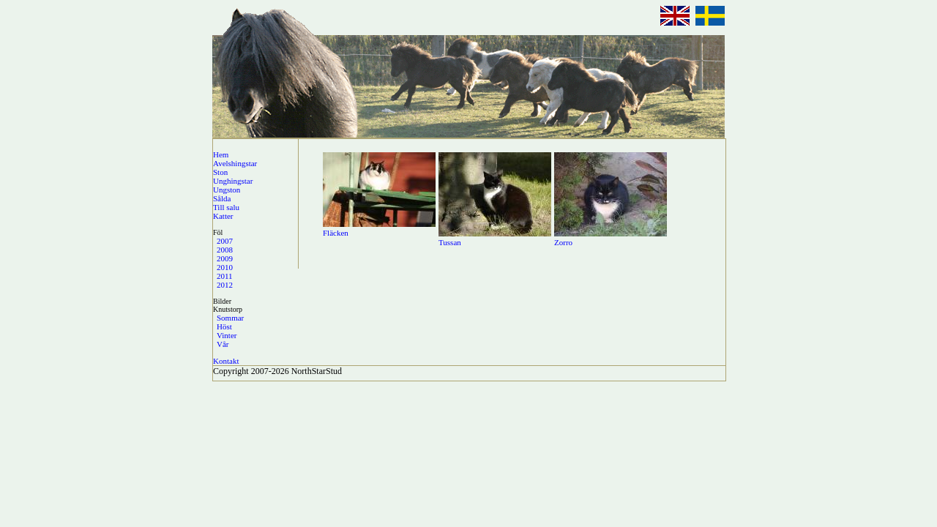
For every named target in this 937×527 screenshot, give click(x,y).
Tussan (449, 242)
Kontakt (226, 360)
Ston (220, 172)
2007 (225, 240)
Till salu (226, 207)
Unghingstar (233, 180)
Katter (223, 216)
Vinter (226, 335)
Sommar (230, 317)
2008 (225, 249)
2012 (225, 284)
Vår (223, 344)
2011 (225, 276)
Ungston (226, 189)
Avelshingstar (235, 163)
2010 (225, 267)
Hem (220, 154)
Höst (224, 326)
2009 (225, 258)
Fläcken (335, 232)
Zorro (563, 242)
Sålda (222, 198)
